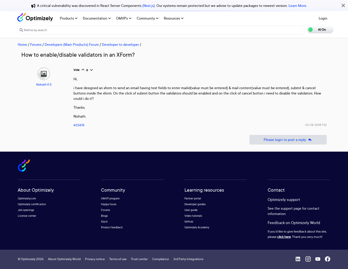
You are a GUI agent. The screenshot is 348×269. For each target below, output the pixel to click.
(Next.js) (148, 5)
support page (291, 208)
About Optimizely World (64, 259)
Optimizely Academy (196, 227)
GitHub (188, 221)
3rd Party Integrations (188, 259)
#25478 (78, 125)
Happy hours (109, 204)
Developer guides (195, 204)
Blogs (104, 216)
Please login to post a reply (288, 139)
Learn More (297, 5)
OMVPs (123, 18)
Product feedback (112, 227)
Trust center (139, 259)
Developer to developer (120, 44)
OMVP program (110, 198)
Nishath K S (43, 84)
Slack (104, 221)
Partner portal (192, 198)
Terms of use (118, 259)
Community (147, 18)
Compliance (160, 259)
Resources (174, 18)
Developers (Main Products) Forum (72, 44)
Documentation (97, 18)
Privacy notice (95, 259)
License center (27, 216)
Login (323, 18)
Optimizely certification (32, 204)
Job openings (26, 210)
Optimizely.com (27, 198)
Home (22, 44)
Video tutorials (193, 216)
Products (68, 18)
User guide (191, 210)
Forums (36, 44)
